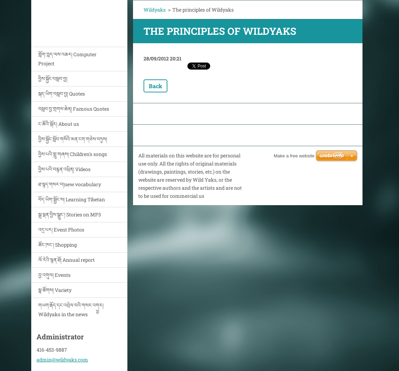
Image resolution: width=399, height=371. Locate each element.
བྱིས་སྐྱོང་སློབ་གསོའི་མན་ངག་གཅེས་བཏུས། (72, 139)
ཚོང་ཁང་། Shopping (57, 244)
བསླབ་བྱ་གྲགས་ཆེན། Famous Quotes (73, 108)
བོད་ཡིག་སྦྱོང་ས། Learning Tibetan (71, 199)
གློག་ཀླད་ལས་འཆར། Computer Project (67, 59)
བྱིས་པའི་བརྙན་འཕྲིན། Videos (64, 169)
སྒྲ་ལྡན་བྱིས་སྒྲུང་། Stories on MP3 (69, 214)
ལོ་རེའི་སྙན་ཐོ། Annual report (66, 259)
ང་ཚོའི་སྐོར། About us (58, 124)
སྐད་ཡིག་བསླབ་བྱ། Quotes (61, 93)
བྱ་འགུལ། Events (54, 275)
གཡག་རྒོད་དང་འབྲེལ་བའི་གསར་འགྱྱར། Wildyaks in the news (71, 310)
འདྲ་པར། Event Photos (61, 229)
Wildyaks (155, 9)
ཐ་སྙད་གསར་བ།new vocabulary (69, 184)
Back (155, 86)
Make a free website (294, 155)
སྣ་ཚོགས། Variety (55, 290)
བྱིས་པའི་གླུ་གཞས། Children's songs (72, 154)
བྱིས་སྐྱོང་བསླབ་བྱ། (52, 78)
